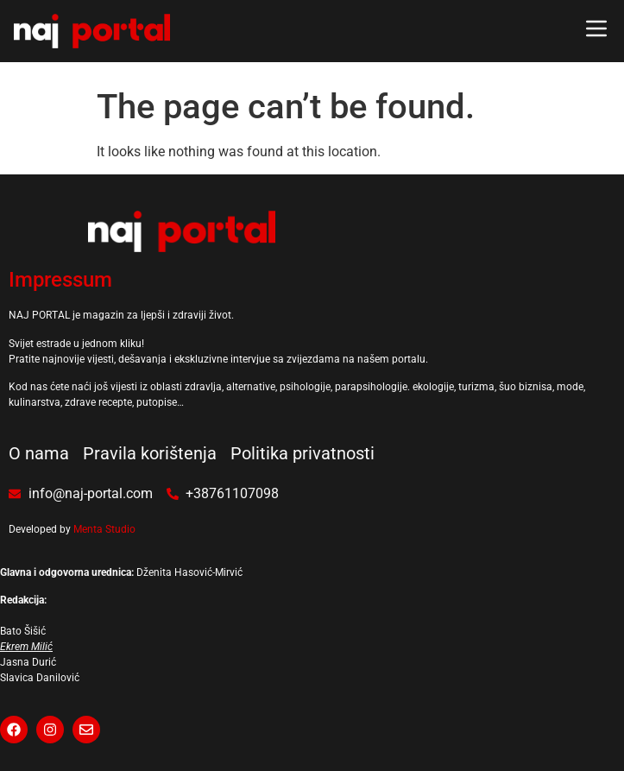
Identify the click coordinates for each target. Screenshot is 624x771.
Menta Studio (104, 529)
